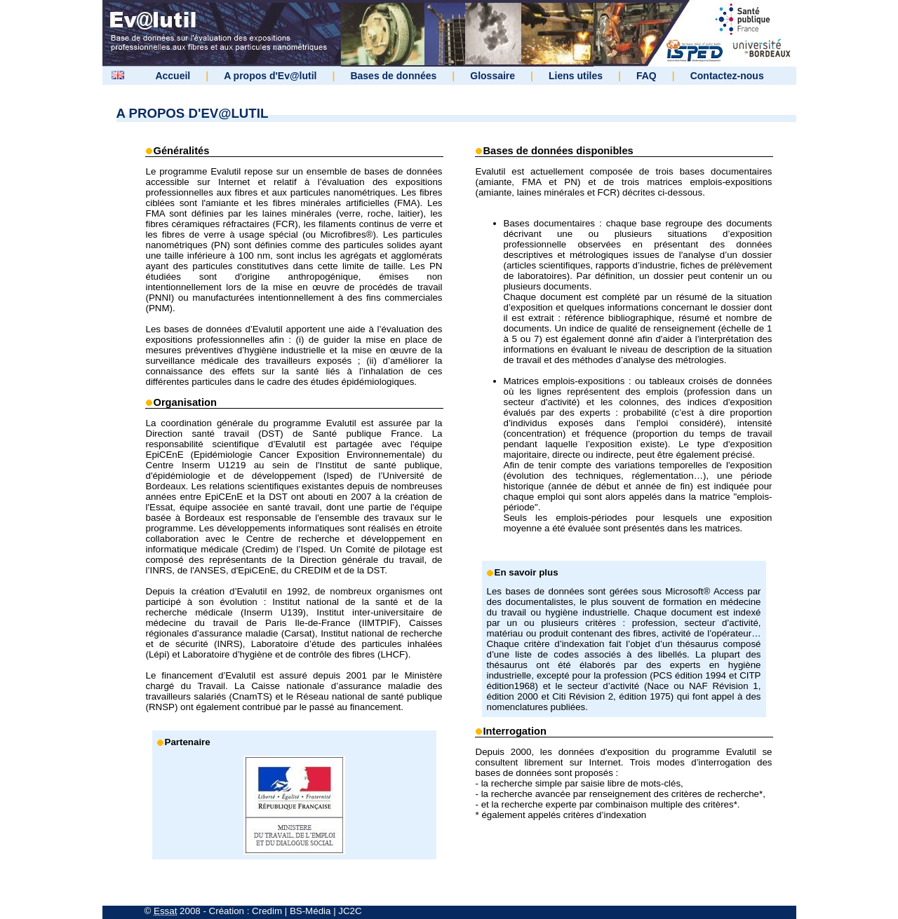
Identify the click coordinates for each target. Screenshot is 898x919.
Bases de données (393, 75)
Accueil (172, 75)
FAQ (646, 75)
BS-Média (310, 911)
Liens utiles (576, 75)
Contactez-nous (727, 75)
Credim (267, 911)
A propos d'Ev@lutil (270, 75)
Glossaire (492, 75)
